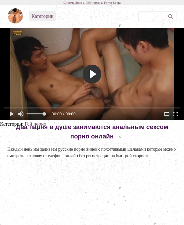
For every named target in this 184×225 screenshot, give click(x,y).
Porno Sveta (112, 2)
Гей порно (35, 124)
